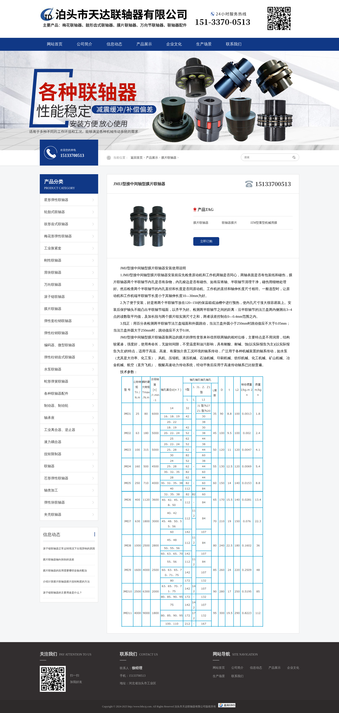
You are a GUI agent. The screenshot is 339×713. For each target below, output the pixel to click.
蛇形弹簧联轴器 (56, 381)
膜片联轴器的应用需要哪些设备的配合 (65, 570)
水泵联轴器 (52, 369)
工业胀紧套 (52, 248)
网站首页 (54, 44)
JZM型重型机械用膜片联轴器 (263, 223)
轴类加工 (51, 490)
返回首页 (137, 157)
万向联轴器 (52, 284)
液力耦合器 (52, 442)
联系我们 (233, 44)
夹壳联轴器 (52, 514)
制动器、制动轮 (56, 405)
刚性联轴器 (52, 260)
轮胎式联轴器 (54, 212)
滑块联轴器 (52, 272)
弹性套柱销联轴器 (58, 321)
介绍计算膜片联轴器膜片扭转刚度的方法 (66, 581)
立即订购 (206, 241)
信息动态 (114, 44)
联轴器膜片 (229, 222)
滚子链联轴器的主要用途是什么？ (62, 592)
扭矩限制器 (52, 454)
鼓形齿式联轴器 (56, 224)
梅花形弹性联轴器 (58, 236)
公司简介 (84, 44)
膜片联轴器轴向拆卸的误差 (58, 559)
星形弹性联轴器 (56, 200)
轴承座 (49, 418)
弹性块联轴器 (54, 502)
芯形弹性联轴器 (56, 478)
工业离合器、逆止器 (59, 430)
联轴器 (49, 466)
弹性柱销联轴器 (56, 333)
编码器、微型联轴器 (59, 345)
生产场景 (204, 44)
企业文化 (174, 44)
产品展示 (144, 44)
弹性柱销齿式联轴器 (59, 357)
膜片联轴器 (168, 157)
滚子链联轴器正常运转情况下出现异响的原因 (69, 548)
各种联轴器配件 (56, 393)
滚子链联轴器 (54, 296)
